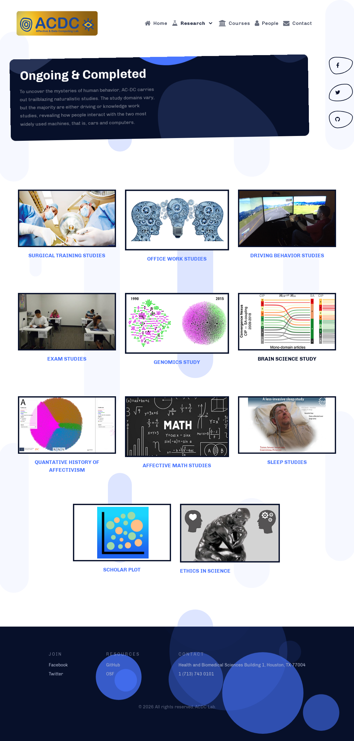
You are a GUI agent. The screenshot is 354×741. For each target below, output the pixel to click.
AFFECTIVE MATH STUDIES (177, 465)
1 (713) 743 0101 (196, 674)
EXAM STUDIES (66, 359)
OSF (110, 674)
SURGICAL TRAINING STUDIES (66, 255)
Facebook (58, 665)
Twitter (56, 674)
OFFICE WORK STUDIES (177, 258)
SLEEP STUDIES (287, 462)
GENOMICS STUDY (177, 362)
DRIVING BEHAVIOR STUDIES (287, 255)
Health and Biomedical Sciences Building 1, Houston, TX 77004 (242, 665)
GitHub (113, 665)
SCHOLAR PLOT (122, 569)
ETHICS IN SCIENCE (205, 571)
